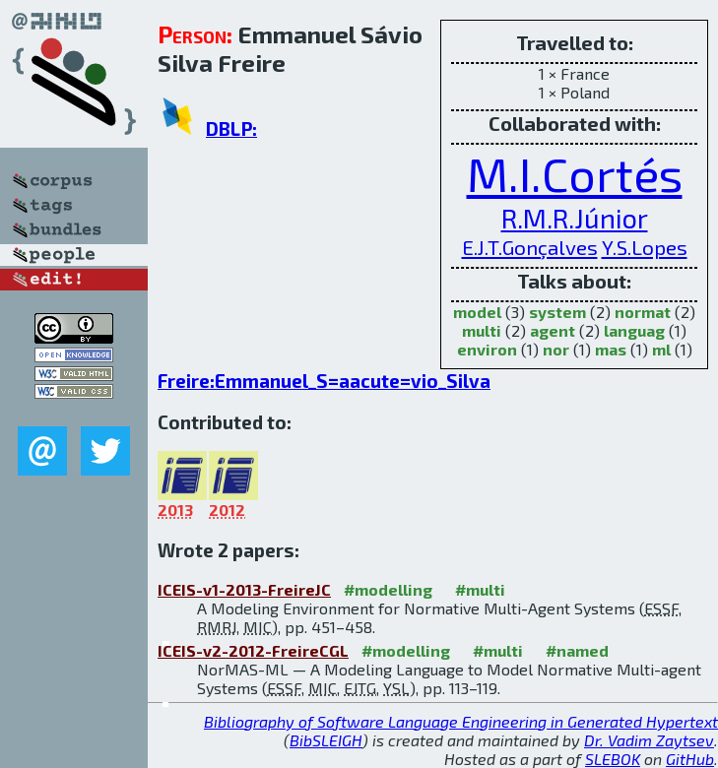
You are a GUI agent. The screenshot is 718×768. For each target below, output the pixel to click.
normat (643, 311)
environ (487, 349)
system (557, 311)
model (477, 311)
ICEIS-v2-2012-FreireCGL (253, 650)
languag (634, 330)
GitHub (690, 758)
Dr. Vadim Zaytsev (649, 740)
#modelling (388, 589)
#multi (480, 589)
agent (552, 330)
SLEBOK (612, 758)
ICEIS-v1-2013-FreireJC (244, 589)
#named (577, 650)
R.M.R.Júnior (574, 218)
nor (556, 349)
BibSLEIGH (326, 740)
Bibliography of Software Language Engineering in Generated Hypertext (461, 721)
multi (481, 330)
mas (610, 349)
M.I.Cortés (575, 173)
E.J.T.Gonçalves (530, 246)
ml (661, 349)
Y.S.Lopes (644, 246)
